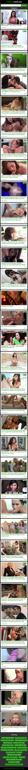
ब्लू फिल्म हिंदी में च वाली (20, 745)
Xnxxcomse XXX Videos (7, 740)
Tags (9, 768)
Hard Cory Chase (22, 747)
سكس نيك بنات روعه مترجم (10, 757)
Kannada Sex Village (13, 762)
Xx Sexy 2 (19, 752)
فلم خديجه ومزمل (10, 752)
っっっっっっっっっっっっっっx (14, 764)
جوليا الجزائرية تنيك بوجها (21, 750)
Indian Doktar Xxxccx (7, 745)
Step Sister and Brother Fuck (8, 747)
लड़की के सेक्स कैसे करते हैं (8, 738)
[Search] (11, 5)
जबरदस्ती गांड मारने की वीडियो (14, 754)
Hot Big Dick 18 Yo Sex (7, 750)
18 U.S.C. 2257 (20, 768)
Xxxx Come (22, 757)
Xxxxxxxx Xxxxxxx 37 (20, 738)
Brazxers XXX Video (19, 742)
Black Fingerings (8, 742)
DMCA (13, 768)
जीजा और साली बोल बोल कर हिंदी (14, 759)
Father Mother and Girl (21, 740)
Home (5, 768)
